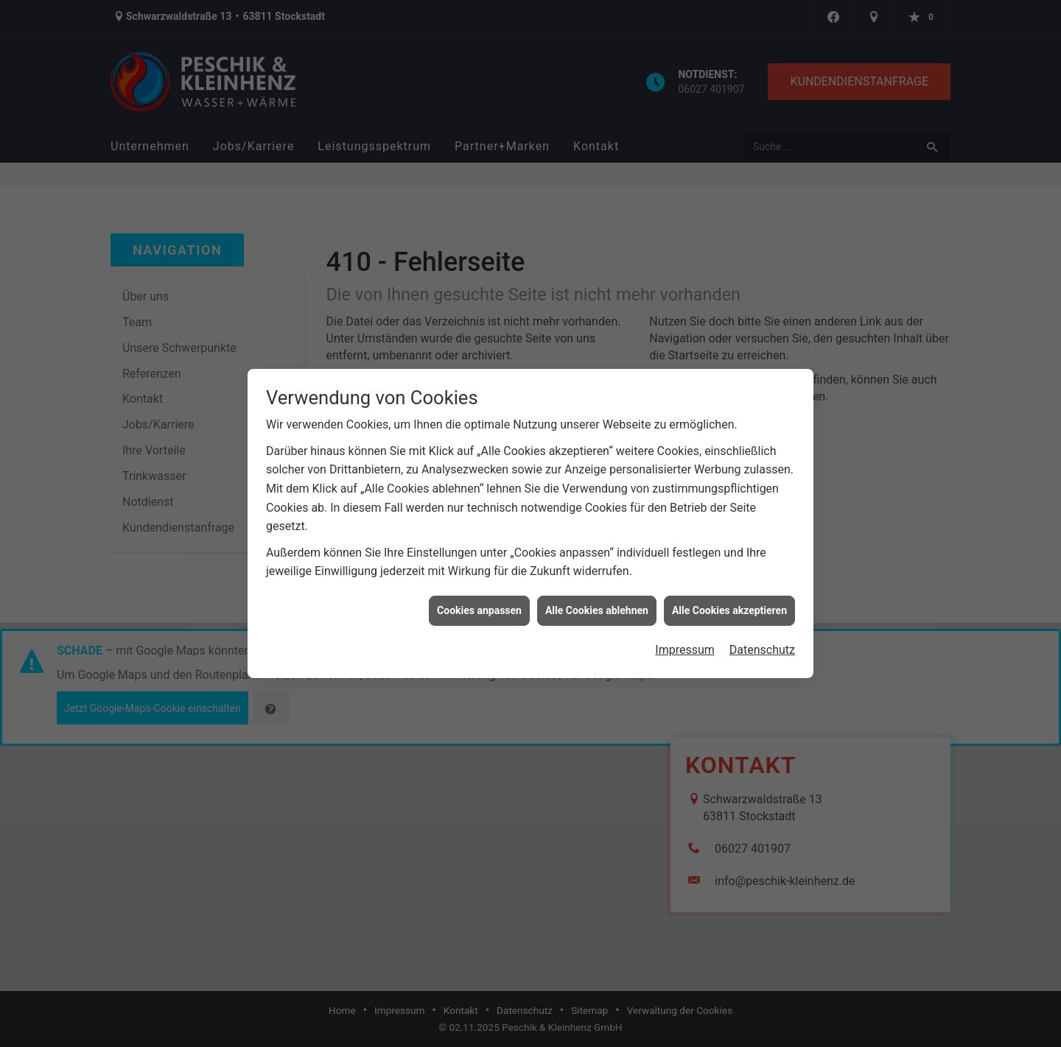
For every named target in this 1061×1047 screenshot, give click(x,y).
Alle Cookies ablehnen (596, 604)
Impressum (685, 643)
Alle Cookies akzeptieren (729, 604)
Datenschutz (762, 643)
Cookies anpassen (479, 604)
